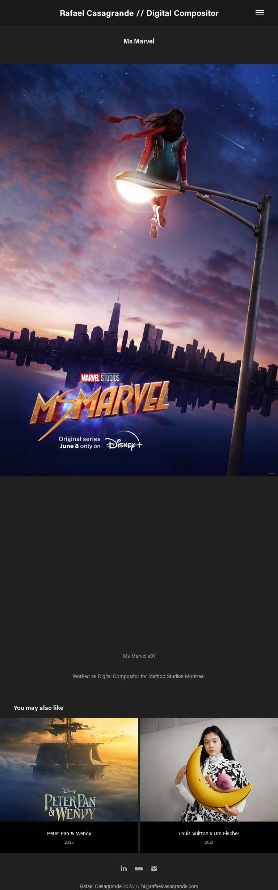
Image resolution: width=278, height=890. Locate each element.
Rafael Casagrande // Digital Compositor (139, 12)
